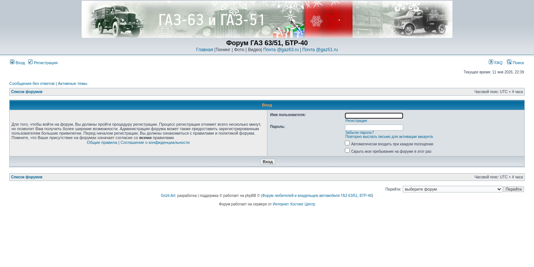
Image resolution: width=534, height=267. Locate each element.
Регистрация (42, 62)
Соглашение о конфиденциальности (155, 142)
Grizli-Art (168, 196)
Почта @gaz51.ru (320, 49)
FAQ (495, 62)
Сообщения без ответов (32, 83)
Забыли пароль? (359, 133)
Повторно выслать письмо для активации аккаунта (389, 137)
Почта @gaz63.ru (281, 49)
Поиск (515, 62)
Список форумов (27, 92)
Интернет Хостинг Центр (294, 204)
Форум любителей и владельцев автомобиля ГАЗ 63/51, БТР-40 (317, 196)
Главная (204, 49)
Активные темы (72, 83)
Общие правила (102, 142)
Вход (17, 62)
